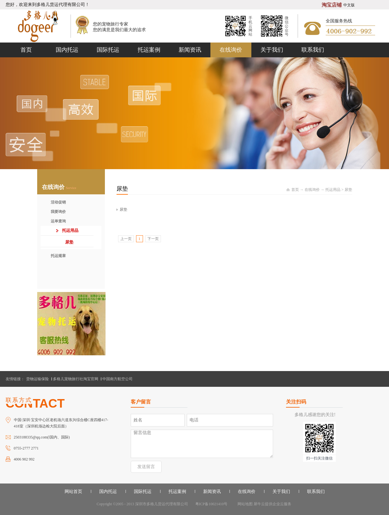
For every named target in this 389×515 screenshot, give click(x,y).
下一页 (153, 239)
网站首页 (73, 491)
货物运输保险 (37, 379)
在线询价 (312, 189)
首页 (26, 50)
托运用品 (332, 189)
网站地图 (244, 504)
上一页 (126, 239)
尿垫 (348, 189)
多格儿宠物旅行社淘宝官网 (75, 379)
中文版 (349, 5)
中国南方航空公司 (117, 379)
